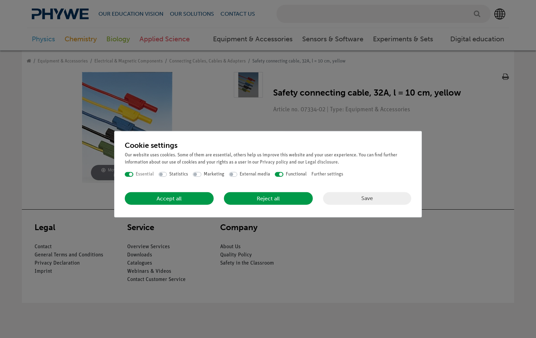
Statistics (178, 174)
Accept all (169, 198)
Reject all (268, 198)
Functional (296, 174)
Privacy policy (274, 162)
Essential (145, 174)
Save (367, 198)
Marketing (214, 174)
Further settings (327, 174)
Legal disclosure (321, 162)
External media (255, 174)
